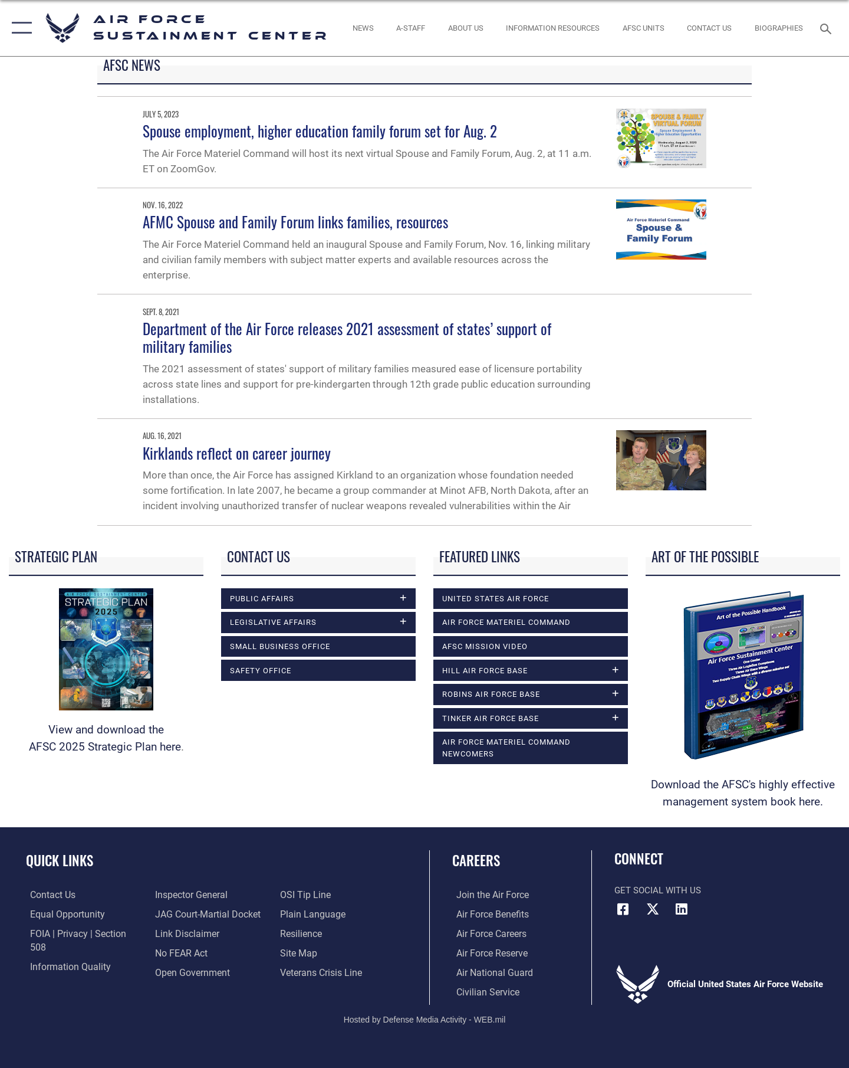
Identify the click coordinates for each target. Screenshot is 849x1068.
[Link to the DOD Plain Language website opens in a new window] (311, 894)
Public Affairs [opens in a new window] (262, 598)
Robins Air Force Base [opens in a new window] (491, 694)
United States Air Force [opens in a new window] (495, 598)
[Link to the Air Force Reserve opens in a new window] (487, 952)
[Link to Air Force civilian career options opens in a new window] (482, 990)
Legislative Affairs (273, 622)
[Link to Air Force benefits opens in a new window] (487, 913)
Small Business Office (280, 646)
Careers (476, 860)
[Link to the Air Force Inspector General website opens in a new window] (61, 972)
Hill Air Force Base (485, 670)
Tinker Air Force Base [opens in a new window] (490, 718)
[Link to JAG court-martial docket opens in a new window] (204, 894)
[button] (19, 28)
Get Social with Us (657, 890)
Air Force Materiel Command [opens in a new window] (506, 622)
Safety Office (260, 671)
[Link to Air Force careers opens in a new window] (486, 933)
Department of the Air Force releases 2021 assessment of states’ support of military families (347, 337)
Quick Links (59, 860)
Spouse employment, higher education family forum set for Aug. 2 (320, 131)
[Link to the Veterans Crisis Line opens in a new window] (321, 952)
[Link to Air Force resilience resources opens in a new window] (301, 913)
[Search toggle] (827, 28)
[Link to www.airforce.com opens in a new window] (487, 894)
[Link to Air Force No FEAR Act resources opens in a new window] (179, 933)
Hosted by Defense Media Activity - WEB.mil (425, 1018)
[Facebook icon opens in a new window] (623, 909)
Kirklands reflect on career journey (237, 453)
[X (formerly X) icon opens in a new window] (653, 909)
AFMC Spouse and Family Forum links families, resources (295, 221)
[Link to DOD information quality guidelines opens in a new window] (63, 952)
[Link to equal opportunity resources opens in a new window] (61, 913)
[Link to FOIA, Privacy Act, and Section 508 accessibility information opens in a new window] (80, 933)
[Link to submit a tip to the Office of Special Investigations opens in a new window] (177, 972)
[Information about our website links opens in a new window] (184, 913)
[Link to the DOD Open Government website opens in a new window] (189, 952)
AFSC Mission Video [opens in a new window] (485, 646)
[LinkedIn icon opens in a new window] (681, 909)
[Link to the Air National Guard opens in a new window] (488, 972)
